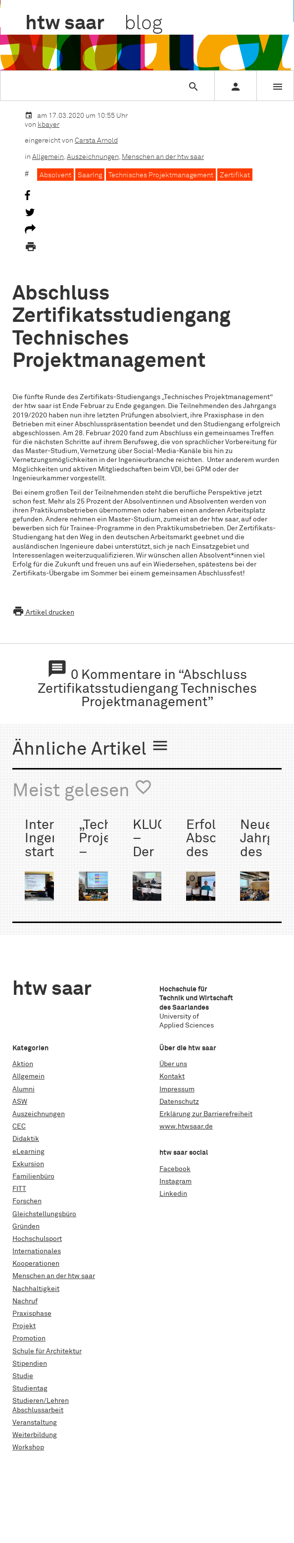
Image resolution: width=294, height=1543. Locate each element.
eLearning (28, 1151)
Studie (22, 1376)
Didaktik (25, 1138)
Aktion (22, 1064)
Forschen (27, 1201)
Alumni (23, 1089)
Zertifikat (235, 175)
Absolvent (55, 175)
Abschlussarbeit (37, 1410)
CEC (19, 1126)
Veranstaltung (34, 1422)
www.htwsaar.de (186, 1126)
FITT (19, 1188)
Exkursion (28, 1164)
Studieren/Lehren (40, 1400)
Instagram (175, 1181)
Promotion (29, 1338)
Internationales (36, 1251)
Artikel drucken (43, 612)
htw (93, 24)
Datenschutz (179, 1101)
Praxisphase (31, 1313)
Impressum (177, 1089)
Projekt (24, 1326)
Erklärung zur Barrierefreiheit (205, 1114)
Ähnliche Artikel (90, 748)
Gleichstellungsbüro (44, 1214)
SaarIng (90, 175)
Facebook (175, 1169)
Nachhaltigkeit (35, 1289)
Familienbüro (33, 1176)
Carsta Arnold (96, 140)
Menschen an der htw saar (163, 157)
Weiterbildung (34, 1435)
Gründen (26, 1226)
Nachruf (25, 1301)
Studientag (30, 1388)
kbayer (48, 124)
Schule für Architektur (47, 1351)
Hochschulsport (37, 1238)
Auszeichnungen (93, 157)
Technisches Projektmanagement (160, 175)
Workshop (28, 1447)
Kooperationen (35, 1263)
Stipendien (29, 1363)
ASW (19, 1101)
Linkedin (173, 1193)
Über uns (173, 1064)
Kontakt (172, 1076)
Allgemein (48, 157)
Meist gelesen (82, 789)
